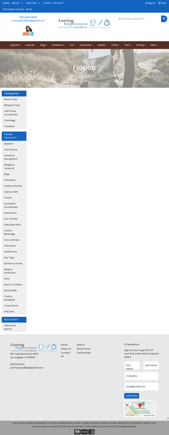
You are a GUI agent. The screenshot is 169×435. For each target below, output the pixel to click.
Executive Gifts (12, 224)
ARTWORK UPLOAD (13, 9)
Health (103, 45)
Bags (44, 45)
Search (81, 344)
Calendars (10, 180)
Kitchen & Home (13, 263)
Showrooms (83, 348)
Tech (128, 45)
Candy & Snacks (13, 186)
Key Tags (9, 257)
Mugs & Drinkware (10, 271)
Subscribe (131, 395)
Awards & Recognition (10, 157)
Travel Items (11, 305)
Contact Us (65, 354)
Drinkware (59, 45)
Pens (6, 278)
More (154, 45)
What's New (10, 99)
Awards (31, 45)
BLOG (29, 9)
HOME (6, 3)
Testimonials (83, 352)
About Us (66, 348)
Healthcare (10, 251)
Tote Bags (9, 120)
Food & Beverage (9, 232)
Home (64, 344)
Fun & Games (11, 240)
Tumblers (9, 126)
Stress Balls (10, 290)
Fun (73, 45)
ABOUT (15, 3)
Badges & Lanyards (9, 166)
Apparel (16, 45)
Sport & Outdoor (13, 284)
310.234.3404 (28, 17)
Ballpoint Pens (12, 105)
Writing (141, 45)
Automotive (10, 149)
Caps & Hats (11, 191)
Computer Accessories (11, 205)
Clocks (8, 197)
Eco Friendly (11, 218)
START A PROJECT (53, 3)
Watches (9, 311)
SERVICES (31, 3)
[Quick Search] (137, 19)
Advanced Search (10, 327)
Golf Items (10, 245)
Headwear (87, 45)
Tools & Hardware (9, 298)
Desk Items (10, 213)
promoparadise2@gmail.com (28, 20)
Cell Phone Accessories (11, 112)
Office (116, 45)
